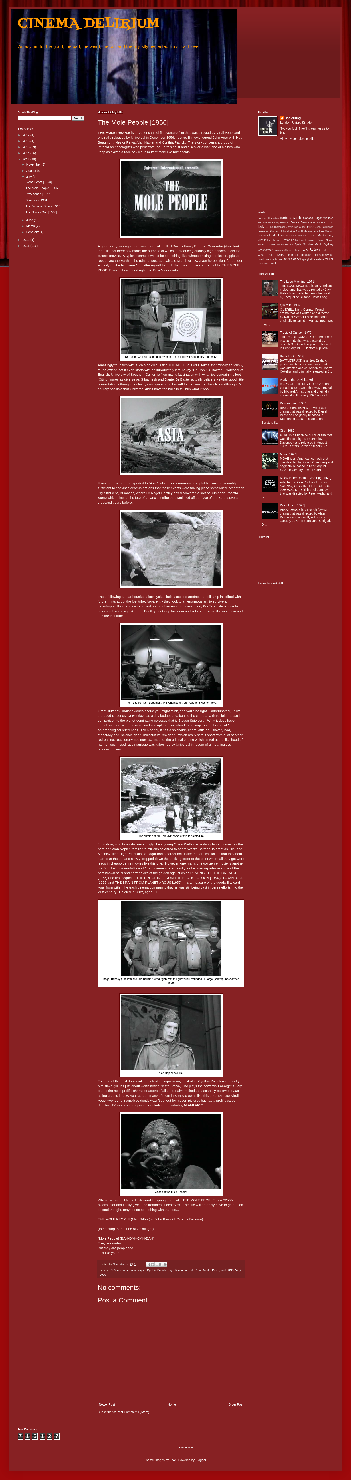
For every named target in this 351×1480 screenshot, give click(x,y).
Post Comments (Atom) (133, 1412)
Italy (261, 226)
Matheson (291, 235)
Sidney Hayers (284, 244)
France (295, 222)
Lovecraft (263, 235)
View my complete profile (297, 138)
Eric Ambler (264, 222)
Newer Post (107, 1404)
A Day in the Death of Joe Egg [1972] (305, 478)
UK (305, 250)
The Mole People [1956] (42, 188)
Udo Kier (328, 250)
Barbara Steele (290, 218)
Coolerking (293, 118)
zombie (272, 263)
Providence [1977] (38, 194)
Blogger (200, 1460)
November (33, 164)
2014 (26, 153)
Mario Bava (276, 235)
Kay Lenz (313, 231)
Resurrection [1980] (293, 403)
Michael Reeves (307, 235)
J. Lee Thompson (275, 227)
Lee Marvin (326, 231)
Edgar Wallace (324, 218)
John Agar (195, 1270)
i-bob (173, 1460)
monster (293, 254)
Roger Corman (266, 244)
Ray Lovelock (307, 240)
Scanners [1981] (37, 200)
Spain (298, 244)
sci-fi (223, 1270)
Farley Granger (280, 222)
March (31, 226)
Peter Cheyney (272, 240)
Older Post (236, 1404)
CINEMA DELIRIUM (89, 24)
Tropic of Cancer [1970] (296, 332)
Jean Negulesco (324, 227)
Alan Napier (138, 1270)
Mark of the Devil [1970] (296, 379)
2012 (26, 240)
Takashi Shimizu (283, 250)
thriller (329, 259)
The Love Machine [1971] (297, 281)
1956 (112, 1270)
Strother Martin (313, 244)
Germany (306, 222)
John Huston (288, 231)
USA (231, 1270)
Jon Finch (301, 231)
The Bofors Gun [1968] (41, 212)
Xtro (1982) (287, 430)
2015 (26, 147)
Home (172, 1404)
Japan (310, 226)
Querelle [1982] (290, 305)
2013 (26, 159)
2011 (26, 246)
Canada (308, 218)
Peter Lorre (290, 240)
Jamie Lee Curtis (295, 227)
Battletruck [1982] (292, 356)
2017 (26, 135)
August (31, 170)
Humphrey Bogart (323, 222)
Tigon (298, 250)
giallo (270, 254)
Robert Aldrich (325, 240)
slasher (296, 259)
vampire (263, 263)
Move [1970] (288, 454)
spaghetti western (313, 259)
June (30, 220)
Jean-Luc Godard (268, 231)
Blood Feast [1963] (39, 182)
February (33, 232)
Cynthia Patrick (156, 1270)
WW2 (261, 254)
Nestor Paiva (211, 1270)
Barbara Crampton (268, 218)
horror (281, 254)
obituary (306, 254)
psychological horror (270, 259)
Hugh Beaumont (177, 1270)
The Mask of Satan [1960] (43, 206)
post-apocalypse (323, 254)
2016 (26, 141)
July (29, 176)
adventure (123, 1270)
